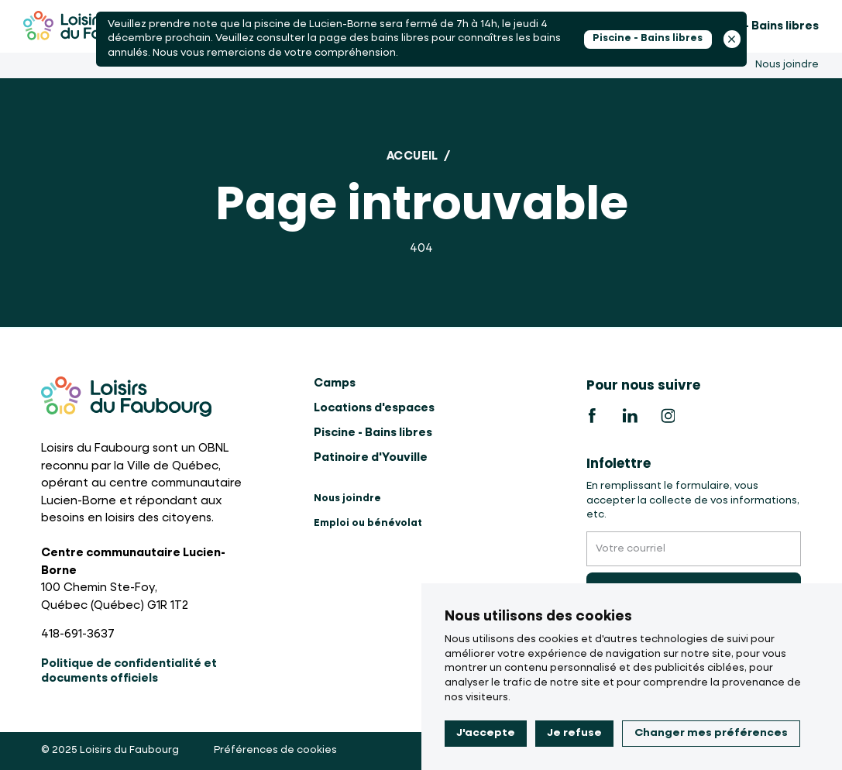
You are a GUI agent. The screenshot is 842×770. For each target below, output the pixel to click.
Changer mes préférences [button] (711, 732)
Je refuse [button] (574, 732)
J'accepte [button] (485, 732)
